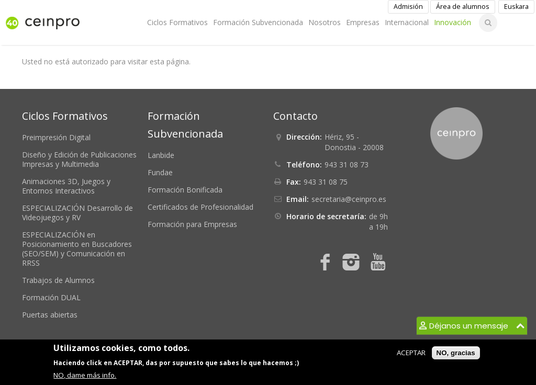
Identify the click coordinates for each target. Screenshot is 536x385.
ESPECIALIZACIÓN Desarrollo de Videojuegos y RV (77, 212)
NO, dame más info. (84, 375)
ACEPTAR (411, 352)
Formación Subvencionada (258, 22)
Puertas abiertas (49, 315)
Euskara (516, 6)
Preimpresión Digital (56, 137)
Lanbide (161, 155)
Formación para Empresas (192, 224)
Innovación (452, 22)
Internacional (407, 22)
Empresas (362, 22)
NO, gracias (456, 353)
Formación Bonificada (185, 190)
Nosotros (324, 22)
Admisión (408, 6)
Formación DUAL (51, 297)
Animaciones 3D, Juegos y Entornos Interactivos (66, 186)
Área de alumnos (462, 6)
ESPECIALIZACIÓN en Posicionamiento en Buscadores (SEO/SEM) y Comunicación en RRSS (77, 249)
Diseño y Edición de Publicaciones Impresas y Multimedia (79, 159)
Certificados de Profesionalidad (200, 207)
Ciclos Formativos (177, 22)
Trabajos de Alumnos (58, 280)
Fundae (160, 172)
